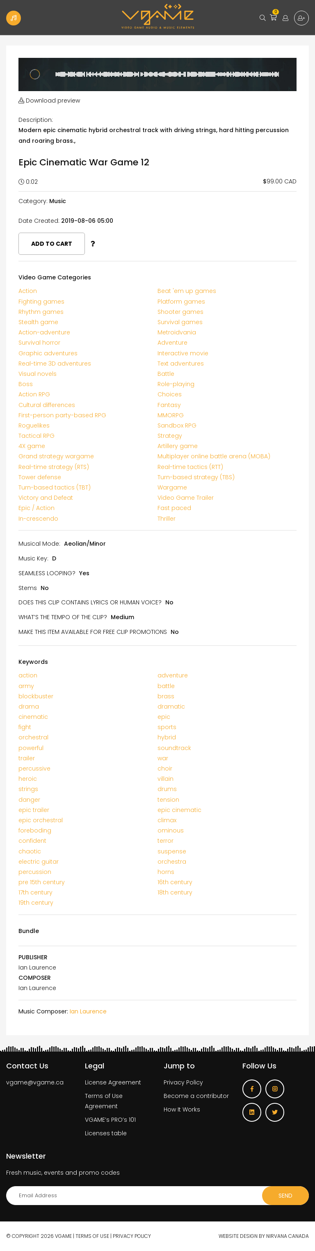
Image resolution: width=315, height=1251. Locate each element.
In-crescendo (38, 519)
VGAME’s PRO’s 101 (110, 1120)
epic (164, 717)
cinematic (33, 717)
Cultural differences (46, 405)
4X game (31, 446)
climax (167, 820)
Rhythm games (41, 312)
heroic (27, 779)
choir (165, 768)
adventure (173, 675)
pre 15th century (41, 882)
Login (285, 18)
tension (168, 800)
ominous (171, 830)
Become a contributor (196, 1096)
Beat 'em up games (187, 291)
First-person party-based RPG (62, 415)
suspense (172, 851)
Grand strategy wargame (56, 456)
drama (28, 706)
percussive (34, 768)
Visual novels (37, 374)
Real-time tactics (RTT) (190, 467)
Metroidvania (177, 332)
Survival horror (39, 342)
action (27, 675)
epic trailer (33, 810)
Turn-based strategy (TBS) (196, 477)
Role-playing (176, 384)
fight (24, 727)
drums (167, 789)
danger (29, 800)
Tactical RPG (36, 436)
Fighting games (41, 301)
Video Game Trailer (186, 498)
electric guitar (38, 862)
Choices (170, 394)
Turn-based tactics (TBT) (54, 487)
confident (32, 841)
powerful (30, 748)
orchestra (172, 862)
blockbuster (35, 696)
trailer (26, 758)
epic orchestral (40, 820)
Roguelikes (34, 425)
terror (165, 841)
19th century (35, 903)
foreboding (34, 830)
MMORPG (171, 415)
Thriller (167, 519)
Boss (25, 384)
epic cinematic (179, 810)
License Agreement (113, 1082)
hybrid (167, 737)
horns (166, 872)
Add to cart (51, 244)
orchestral (33, 737)
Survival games (180, 322)
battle (166, 686)
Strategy (170, 436)
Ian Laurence (88, 1011)
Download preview (49, 100)
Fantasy (169, 405)
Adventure (172, 342)
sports (167, 727)
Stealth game (38, 322)
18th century (175, 892)
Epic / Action (36, 508)
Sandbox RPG (177, 425)
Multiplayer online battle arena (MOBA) (214, 456)
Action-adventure (44, 332)
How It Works (182, 1109)
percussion (34, 872)
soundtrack (174, 748)
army (26, 686)
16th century (175, 882)
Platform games (181, 301)
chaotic (29, 851)
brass (166, 696)
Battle (166, 374)
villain (165, 779)
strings (28, 789)
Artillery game (178, 446)
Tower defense (39, 477)
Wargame (172, 487)
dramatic (171, 706)
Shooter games (180, 312)
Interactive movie (183, 353)
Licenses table (106, 1133)
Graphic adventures (48, 353)
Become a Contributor (13, 18)
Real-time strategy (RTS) (53, 467)
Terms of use (92, 1236)
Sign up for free (301, 18)
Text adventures (181, 363)
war (163, 758)
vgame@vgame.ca (35, 1082)
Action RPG (34, 394)
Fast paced (174, 508)
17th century (35, 892)
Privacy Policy (183, 1082)
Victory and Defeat (45, 498)
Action (27, 291)
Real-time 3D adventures (54, 363)
